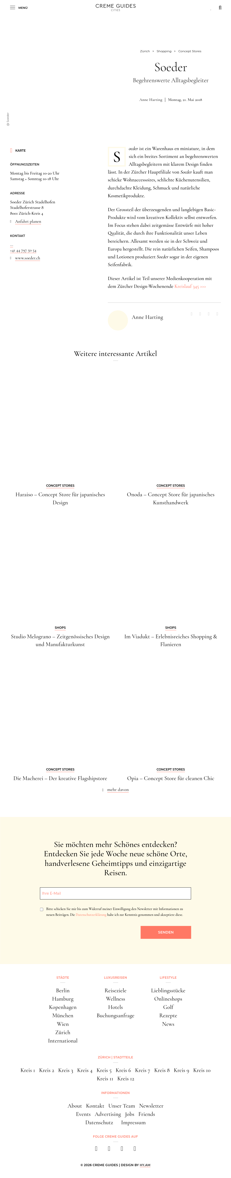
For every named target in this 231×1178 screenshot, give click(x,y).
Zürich (62, 1032)
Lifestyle (168, 977)
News (168, 1024)
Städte (62, 977)
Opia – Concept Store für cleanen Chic (170, 778)
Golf (168, 1007)
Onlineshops (168, 998)
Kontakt (95, 1105)
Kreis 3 (65, 1070)
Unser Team (121, 1105)
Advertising (108, 1114)
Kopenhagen (63, 1007)
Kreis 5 (104, 1070)
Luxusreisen (115, 977)
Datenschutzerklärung (91, 915)
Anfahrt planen (28, 221)
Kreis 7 (142, 1070)
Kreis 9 (181, 1070)
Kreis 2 (46, 1070)
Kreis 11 (105, 1078)
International (63, 1040)
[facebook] (96, 1150)
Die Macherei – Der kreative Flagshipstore (60, 778)
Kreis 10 (202, 1070)
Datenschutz (99, 1122)
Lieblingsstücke (168, 990)
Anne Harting (150, 99)
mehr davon (118, 789)
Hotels (115, 1007)
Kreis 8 (162, 1070)
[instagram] (109, 1150)
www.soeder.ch (27, 258)
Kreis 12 (125, 1078)
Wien (63, 1024)
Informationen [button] (115, 1093)
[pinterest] (122, 1150)
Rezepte (168, 1015)
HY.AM (145, 1165)
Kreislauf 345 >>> (190, 286)
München (62, 1015)
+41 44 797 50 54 (23, 250)
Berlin (63, 990)
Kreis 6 (123, 1070)
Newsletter (151, 1105)
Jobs (129, 1114)
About (75, 1105)
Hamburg (63, 998)
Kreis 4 (84, 1070)
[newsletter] (135, 1150)
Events (83, 1114)
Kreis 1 (27, 1070)
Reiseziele (115, 990)
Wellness (115, 998)
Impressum (133, 1122)
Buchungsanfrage (115, 1015)
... (11, 244)
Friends (146, 1114)
